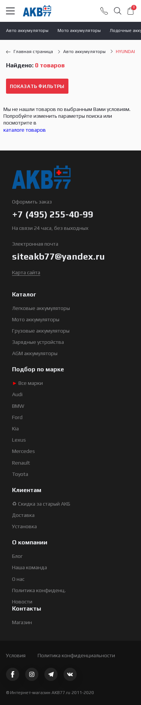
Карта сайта (26, 272)
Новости (22, 602)
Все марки (27, 383)
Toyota (20, 474)
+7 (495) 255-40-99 (52, 214)
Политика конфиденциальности (76, 655)
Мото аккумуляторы (79, 30)
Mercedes (23, 451)
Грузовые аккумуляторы (41, 331)
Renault (21, 463)
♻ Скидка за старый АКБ (41, 504)
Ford (17, 417)
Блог (17, 556)
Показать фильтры (37, 86)
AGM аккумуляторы (35, 353)
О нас (18, 579)
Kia (15, 428)
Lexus (19, 440)
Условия (16, 655)
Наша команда (29, 567)
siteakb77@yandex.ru (58, 256)
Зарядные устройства (38, 342)
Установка (24, 526)
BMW (18, 406)
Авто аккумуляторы (27, 30)
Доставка (23, 515)
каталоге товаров (24, 130)
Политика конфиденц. (39, 590)
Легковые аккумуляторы (41, 308)
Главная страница (29, 51)
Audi (17, 394)
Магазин (22, 622)
